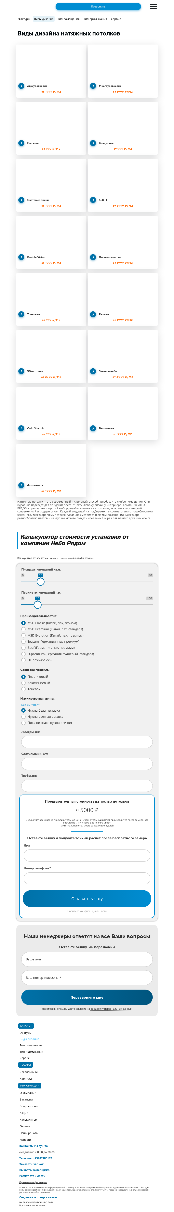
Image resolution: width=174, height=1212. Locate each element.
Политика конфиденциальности (87, 911)
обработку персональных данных (111, 1008)
